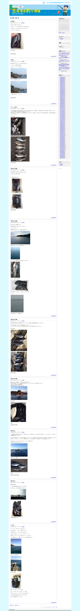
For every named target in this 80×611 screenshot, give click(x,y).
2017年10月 (62, 110)
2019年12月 (62, 84)
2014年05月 (62, 155)
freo (13, 609)
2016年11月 (62, 121)
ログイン (60, 168)
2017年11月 (62, 109)
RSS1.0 (61, 163)
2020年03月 (62, 81)
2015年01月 (62, 146)
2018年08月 (62, 100)
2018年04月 (62, 105)
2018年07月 (62, 101)
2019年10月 (62, 87)
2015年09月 (62, 137)
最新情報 (61, 38)
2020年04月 (62, 80)
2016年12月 (62, 120)
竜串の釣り (13, 430)
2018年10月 (62, 98)
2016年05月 (62, 128)
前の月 (60, 32)
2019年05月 (62, 91)
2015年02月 (62, 145)
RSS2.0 (61, 164)
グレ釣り (12, 525)
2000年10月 (62, 157)
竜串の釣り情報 (14, 168)
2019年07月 (62, 89)
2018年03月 (62, 106)
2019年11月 (62, 86)
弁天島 (12, 59)
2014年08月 (62, 152)
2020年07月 (62, 77)
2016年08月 (62, 125)
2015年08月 (62, 138)
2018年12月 (62, 96)
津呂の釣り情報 (14, 221)
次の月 (63, 32)
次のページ (17, 605)
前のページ (12, 605)
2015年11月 (62, 135)
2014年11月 (62, 148)
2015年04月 (62, 143)
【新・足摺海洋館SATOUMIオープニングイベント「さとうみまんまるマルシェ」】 (64, 54)
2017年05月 (62, 116)
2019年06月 (62, 90)
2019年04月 (62, 92)
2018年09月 (62, 99)
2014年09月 (62, 151)
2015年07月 (62, 139)
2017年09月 (62, 111)
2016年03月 (62, 130)
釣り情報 (22, 61)
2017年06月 (62, 115)
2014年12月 (62, 147)
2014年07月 (62, 153)
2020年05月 (62, 79)
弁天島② (12, 21)
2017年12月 (62, 108)
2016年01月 (62, 133)
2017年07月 (62, 114)
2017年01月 (62, 119)
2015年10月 (62, 136)
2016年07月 (62, 126)
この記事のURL (53, 56)
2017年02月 (62, 118)
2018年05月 (62, 103)
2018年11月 (62, 97)
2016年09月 (62, 124)
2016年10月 (62, 123)
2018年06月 (62, 102)
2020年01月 (62, 83)
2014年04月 (62, 156)
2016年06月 (62, 127)
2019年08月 (62, 88)
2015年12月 (62, 134)
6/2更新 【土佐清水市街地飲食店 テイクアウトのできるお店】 (64, 68)
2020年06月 (62, 78)
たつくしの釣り (14, 107)
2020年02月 (62, 82)
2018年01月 (62, 107)
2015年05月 (62, 142)
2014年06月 (62, 154)
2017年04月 (62, 117)
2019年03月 (62, 93)
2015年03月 (62, 144)
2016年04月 (62, 129)
